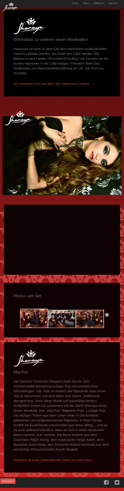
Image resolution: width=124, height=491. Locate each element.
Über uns (113, 3)
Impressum (7, 481)
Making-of (98, 3)
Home (75, 3)
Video (86, 3)
